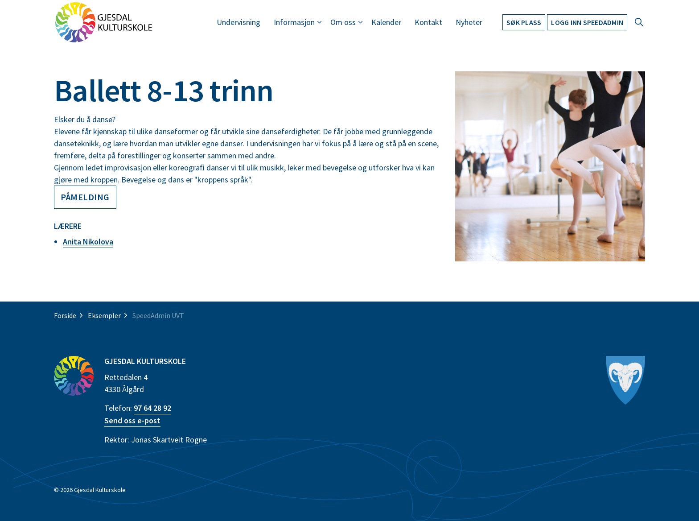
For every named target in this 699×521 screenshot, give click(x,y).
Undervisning (238, 22)
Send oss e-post (132, 420)
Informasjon (294, 22)
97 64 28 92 (152, 408)
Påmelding (85, 197)
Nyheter (469, 22)
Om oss (343, 22)
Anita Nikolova (88, 241)
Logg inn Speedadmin (587, 22)
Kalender (386, 22)
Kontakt (428, 22)
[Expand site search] (639, 22)
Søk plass (524, 22)
